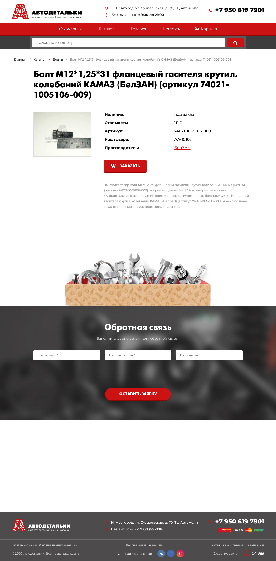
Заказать (130, 166)
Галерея (138, 29)
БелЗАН (182, 148)
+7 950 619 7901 (239, 10)
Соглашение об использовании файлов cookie (238, 545)
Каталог (106, 29)
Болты (58, 59)
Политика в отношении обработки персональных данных (44, 545)
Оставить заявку (138, 394)
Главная (20, 59)
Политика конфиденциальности (144, 545)
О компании (70, 29)
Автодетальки (33, 553)
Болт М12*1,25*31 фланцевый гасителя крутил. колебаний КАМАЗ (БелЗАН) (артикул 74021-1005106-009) (151, 59)
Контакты (171, 29)
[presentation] (138, 372)
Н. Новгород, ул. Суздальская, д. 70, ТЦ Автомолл (154, 8)
